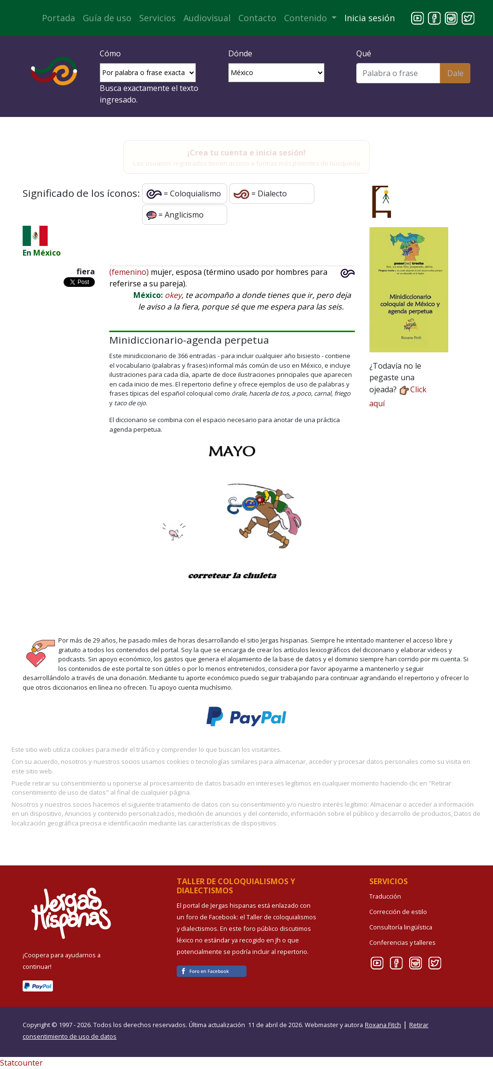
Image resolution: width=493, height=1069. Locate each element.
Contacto (257, 18)
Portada (58, 18)
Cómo (110, 53)
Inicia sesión (369, 18)
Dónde (240, 53)
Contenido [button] (306, 18)
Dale (455, 73)
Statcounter (21, 1062)
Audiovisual (207, 18)
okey (173, 295)
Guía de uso (107, 18)
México (47, 252)
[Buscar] (398, 73)
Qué (363, 53)
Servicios (157, 18)
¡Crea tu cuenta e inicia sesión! (246, 152)
